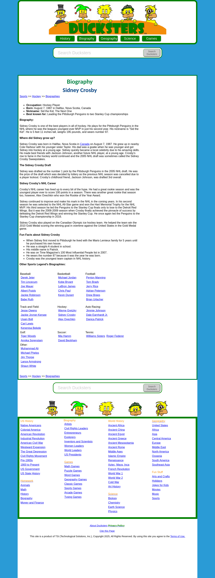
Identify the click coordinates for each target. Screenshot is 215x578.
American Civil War (31, 442)
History (65, 38)
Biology (112, 498)
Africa (155, 429)
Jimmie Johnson (96, 310)
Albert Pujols (28, 290)
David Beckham (67, 340)
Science (130, 38)
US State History (30, 473)
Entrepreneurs (72, 432)
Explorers (70, 437)
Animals (25, 485)
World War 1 (115, 473)
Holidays (157, 480)
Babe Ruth (27, 299)
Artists (68, 424)
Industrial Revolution (32, 438)
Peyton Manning (96, 277)
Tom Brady (92, 282)
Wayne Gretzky (67, 310)
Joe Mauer (27, 286)
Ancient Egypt (116, 434)
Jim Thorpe (27, 357)
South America (160, 460)
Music (155, 494)
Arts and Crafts (161, 476)
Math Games (72, 466)
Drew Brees (93, 295)
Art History (114, 486)
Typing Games (72, 497)
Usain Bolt (27, 319)
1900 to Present (29, 464)
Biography (86, 38)
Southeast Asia (161, 464)
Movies (156, 489)
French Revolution (119, 469)
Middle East (159, 447)
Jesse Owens (29, 310)
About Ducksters (99, 525)
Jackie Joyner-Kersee (34, 314)
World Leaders (73, 450)
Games (151, 38)
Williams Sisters (95, 336)
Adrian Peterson (95, 290)
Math (23, 489)
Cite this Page (107, 531)
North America (160, 451)
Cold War (113, 482)
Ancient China (116, 429)
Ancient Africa (116, 425)
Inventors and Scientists (78, 441)
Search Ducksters (152, 52)
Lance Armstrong (31, 361)
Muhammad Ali (29, 348)
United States (160, 425)
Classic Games (73, 483)
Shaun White (28, 366)
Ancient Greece (117, 438)
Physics (112, 511)
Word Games (72, 475)
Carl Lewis (27, 323)
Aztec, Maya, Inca (118, 464)
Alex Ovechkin (66, 319)
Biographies (53, 96)
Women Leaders (74, 445)
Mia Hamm (64, 336)
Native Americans (30, 425)
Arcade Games (73, 492)
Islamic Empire (117, 456)
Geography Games (75, 479)
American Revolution (32, 434)
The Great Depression (33, 451)
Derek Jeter (28, 277)
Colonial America (30, 429)
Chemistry (114, 502)
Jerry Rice (92, 286)
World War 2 (115, 477)
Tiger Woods (28, 336)
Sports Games (72, 488)
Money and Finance (32, 502)
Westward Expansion (32, 447)
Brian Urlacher (94, 299)
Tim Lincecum (29, 282)
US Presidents (72, 454)
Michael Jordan (67, 277)
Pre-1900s (26, 460)
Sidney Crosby (67, 314)
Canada (85, 144)
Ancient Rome (116, 447)
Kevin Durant (66, 295)
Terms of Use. (177, 536)
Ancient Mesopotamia (121, 442)
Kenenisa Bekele (31, 328)
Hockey (36, 96)
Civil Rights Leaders (76, 428)
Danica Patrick (94, 319)
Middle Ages (115, 451)
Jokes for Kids (160, 485)
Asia (154, 434)
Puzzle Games (73, 470)
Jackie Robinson (30, 295)
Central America (161, 438)
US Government (29, 469)
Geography (109, 38)
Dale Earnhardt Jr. (97, 314)
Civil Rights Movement (33, 456)
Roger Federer (115, 336)
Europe (156, 442)
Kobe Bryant (65, 282)
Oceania (157, 456)
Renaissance (116, 460)
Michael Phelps (30, 352)
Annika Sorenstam (32, 340)
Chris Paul (64, 290)
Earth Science (116, 507)
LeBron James (66, 286)
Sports (23, 96)
